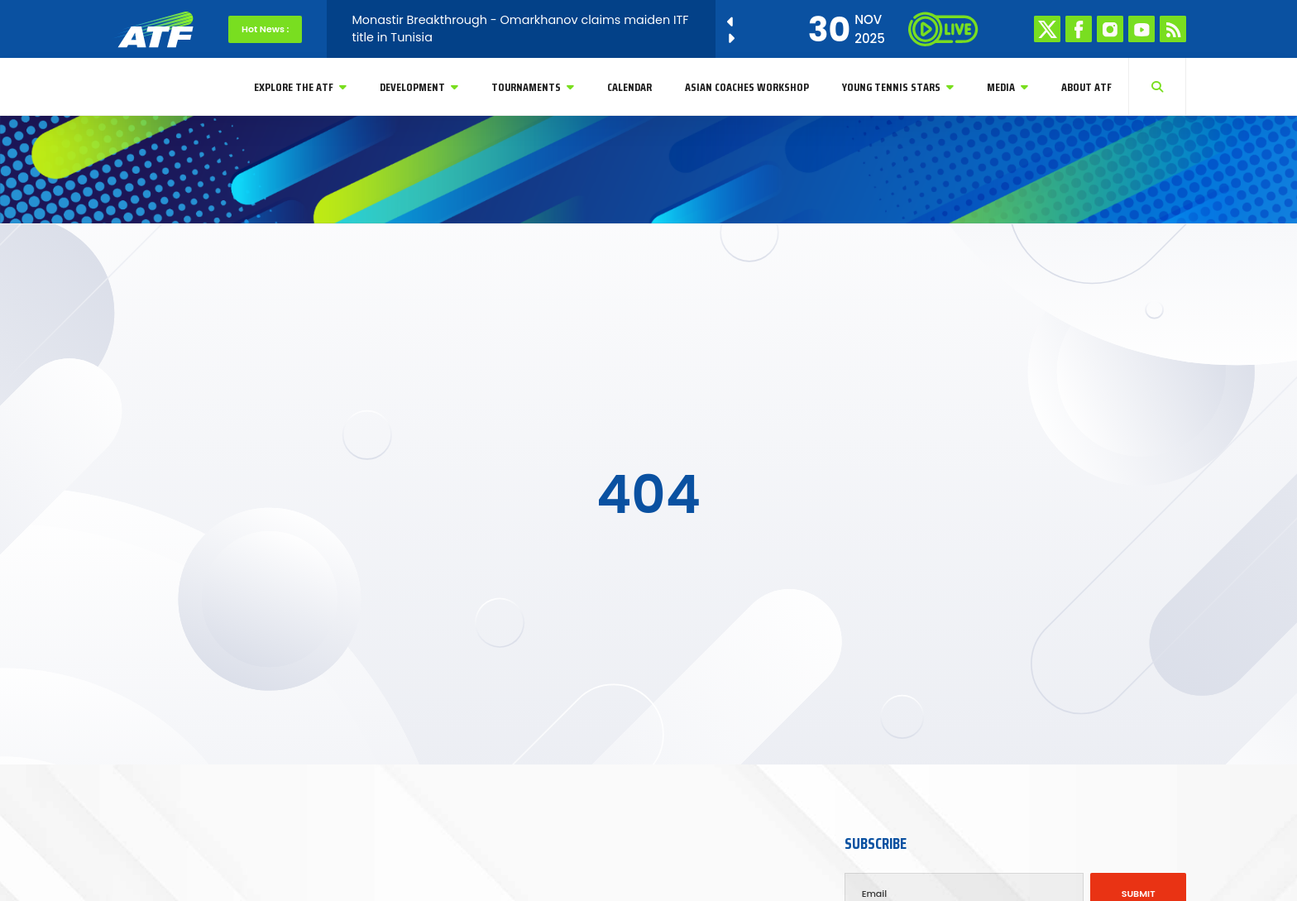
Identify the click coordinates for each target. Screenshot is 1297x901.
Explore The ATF (300, 87)
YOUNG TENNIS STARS (898, 87)
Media (1007, 87)
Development (419, 87)
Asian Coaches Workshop (747, 87)
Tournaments (532, 87)
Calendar (629, 87)
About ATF (1086, 87)
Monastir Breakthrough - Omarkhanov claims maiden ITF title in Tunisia (520, 29)
